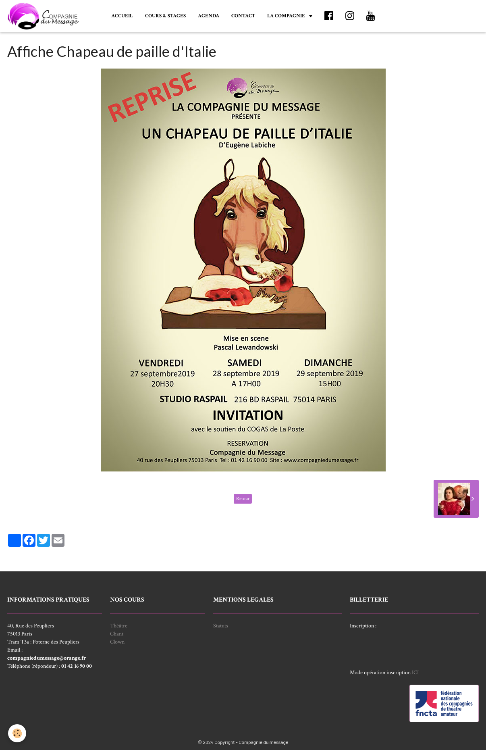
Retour (242, 499)
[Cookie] (17, 733)
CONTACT (243, 15)
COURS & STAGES (165, 15)
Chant (116, 634)
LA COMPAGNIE (286, 15)
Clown (117, 642)
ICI (415, 672)
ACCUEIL (122, 15)
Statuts (220, 625)
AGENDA (208, 15)
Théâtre (118, 625)
